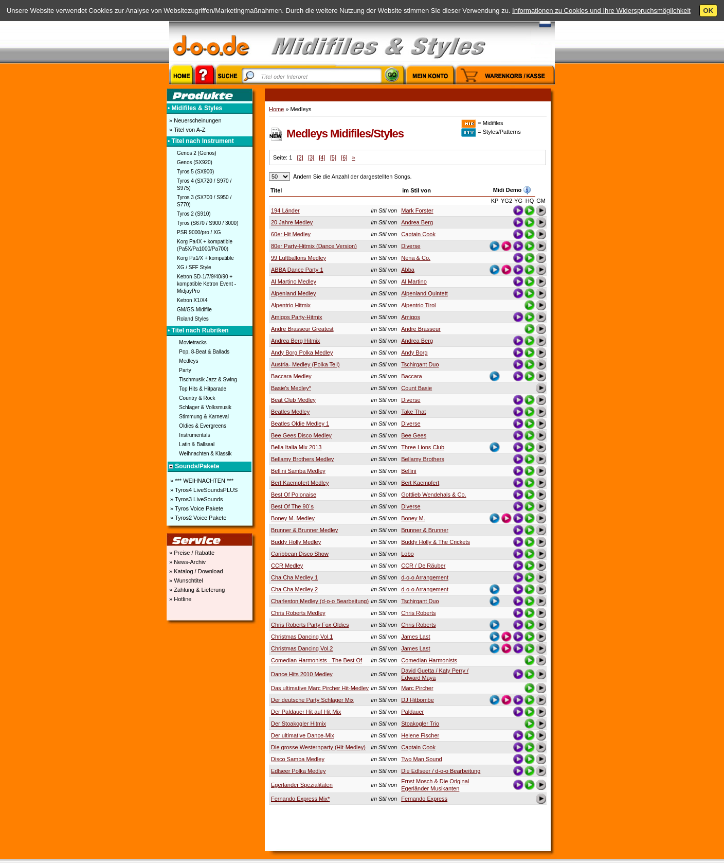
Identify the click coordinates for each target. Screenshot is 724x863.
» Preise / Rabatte (191, 553)
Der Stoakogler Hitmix (298, 723)
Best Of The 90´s (292, 506)
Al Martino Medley (293, 281)
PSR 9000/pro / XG (199, 232)
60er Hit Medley (291, 234)
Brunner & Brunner (424, 530)
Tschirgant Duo (420, 364)
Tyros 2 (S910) (194, 214)
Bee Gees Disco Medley (301, 435)
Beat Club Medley (293, 400)
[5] (333, 157)
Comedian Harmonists (429, 660)
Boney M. (413, 518)
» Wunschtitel (185, 580)
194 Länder (285, 210)
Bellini (408, 471)
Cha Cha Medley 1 (294, 577)
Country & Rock (197, 398)
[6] (344, 157)
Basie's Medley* (291, 388)
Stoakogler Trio (420, 723)
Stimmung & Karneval (204, 416)
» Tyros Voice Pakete (196, 508)
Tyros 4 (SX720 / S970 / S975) (204, 184)
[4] (322, 157)
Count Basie (416, 388)
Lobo (407, 554)
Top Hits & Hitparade (202, 389)
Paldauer (412, 712)
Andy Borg (414, 352)
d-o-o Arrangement (424, 577)
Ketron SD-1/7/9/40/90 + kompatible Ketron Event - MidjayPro (206, 284)
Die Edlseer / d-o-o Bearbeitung (440, 771)
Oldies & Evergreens (202, 426)
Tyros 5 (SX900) (195, 171)
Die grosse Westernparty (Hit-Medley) (318, 747)
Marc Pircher (417, 688)
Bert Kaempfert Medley (300, 483)
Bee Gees (413, 435)
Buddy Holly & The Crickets (435, 542)
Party (185, 370)
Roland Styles (193, 319)
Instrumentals (194, 435)
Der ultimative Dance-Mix (302, 735)
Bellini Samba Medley (298, 471)
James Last (415, 636)
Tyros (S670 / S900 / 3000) (208, 223)
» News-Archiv (187, 562)
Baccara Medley (291, 376)
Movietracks (192, 342)
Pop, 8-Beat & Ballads (204, 352)
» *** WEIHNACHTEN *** (201, 481)
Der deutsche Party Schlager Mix (312, 700)
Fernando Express (424, 799)
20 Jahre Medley (292, 222)
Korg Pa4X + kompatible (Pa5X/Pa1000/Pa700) (204, 245)
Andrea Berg (417, 222)
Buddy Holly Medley (296, 542)
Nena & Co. (415, 258)
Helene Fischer (420, 735)
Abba (407, 270)
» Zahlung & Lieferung (196, 590)
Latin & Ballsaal (196, 444)
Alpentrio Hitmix (291, 305)
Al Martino (414, 281)
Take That (413, 412)
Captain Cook (418, 234)
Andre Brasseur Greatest (302, 329)
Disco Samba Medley (297, 759)
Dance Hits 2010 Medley (302, 674)
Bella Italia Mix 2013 (296, 447)
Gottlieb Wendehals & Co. (433, 494)
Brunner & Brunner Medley (304, 530)
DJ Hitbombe (417, 700)
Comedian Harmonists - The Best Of (316, 660)
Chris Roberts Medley (298, 613)
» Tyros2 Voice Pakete (197, 518)
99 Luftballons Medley (298, 258)
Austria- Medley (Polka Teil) (305, 364)
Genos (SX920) (194, 162)
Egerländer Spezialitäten (302, 785)
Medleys (188, 361)
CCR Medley (287, 565)
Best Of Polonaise (293, 494)
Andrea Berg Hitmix (295, 341)
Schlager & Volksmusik (205, 407)
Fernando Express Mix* (300, 799)
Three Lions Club (422, 447)
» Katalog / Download (195, 571)
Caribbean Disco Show (300, 554)
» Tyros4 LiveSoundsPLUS (203, 490)
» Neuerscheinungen (195, 120)
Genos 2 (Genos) (196, 153)
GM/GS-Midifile (194, 309)
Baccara (411, 376)
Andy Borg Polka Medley (302, 352)
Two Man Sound (421, 759)
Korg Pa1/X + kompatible (205, 258)
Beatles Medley (290, 412)
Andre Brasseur (420, 329)
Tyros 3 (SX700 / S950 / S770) (204, 201)
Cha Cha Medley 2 (294, 589)
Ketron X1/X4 (192, 300)
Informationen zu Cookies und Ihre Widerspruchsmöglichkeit (601, 10)
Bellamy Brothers (422, 459)
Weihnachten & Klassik (205, 453)
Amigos (410, 317)
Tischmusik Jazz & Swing (208, 379)
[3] (311, 157)
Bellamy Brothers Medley (302, 459)
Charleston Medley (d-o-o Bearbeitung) (320, 601)
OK (708, 10)
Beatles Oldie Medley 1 (300, 423)
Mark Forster (417, 210)
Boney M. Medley (293, 518)
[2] (300, 157)
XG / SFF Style (194, 267)
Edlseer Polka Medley (298, 771)
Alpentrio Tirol (418, 305)
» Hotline (179, 599)
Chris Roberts (418, 613)
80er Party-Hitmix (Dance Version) (314, 246)
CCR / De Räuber (423, 565)
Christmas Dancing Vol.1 (302, 636)
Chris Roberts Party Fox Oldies (310, 625)
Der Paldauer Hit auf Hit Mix (306, 712)
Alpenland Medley (293, 293)
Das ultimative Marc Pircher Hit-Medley (320, 688)
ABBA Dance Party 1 (297, 270)
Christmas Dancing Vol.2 (302, 648)
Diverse (410, 246)
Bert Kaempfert (420, 483)
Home (276, 109)
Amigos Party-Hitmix (296, 317)
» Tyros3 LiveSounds (196, 499)
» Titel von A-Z (186, 130)
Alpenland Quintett (424, 293)
